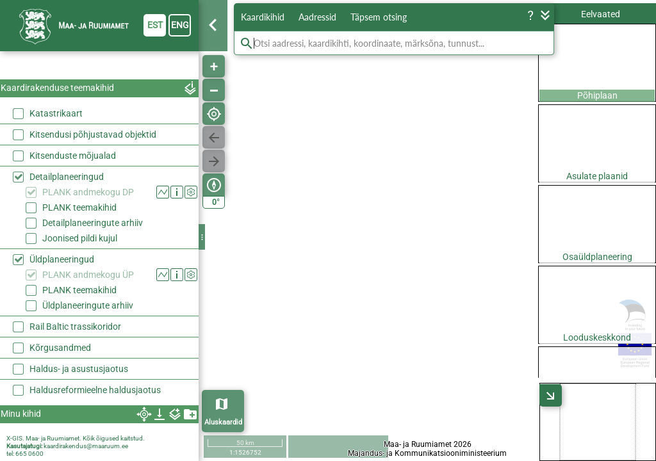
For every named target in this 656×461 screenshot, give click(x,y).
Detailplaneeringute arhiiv (92, 223)
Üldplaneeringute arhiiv (87, 305)
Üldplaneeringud (61, 259)
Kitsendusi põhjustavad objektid (92, 134)
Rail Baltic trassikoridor (75, 326)
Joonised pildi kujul (79, 238)
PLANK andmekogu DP (88, 192)
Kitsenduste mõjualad (72, 155)
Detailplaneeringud (66, 177)
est (155, 25)
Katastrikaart (56, 113)
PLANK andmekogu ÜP (88, 275)
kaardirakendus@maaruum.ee (86, 445)
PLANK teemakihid (79, 207)
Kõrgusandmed (60, 348)
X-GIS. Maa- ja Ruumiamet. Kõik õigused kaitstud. (75, 438)
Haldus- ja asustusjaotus (78, 369)
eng (180, 25)
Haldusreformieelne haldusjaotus (95, 390)
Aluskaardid (223, 422)
